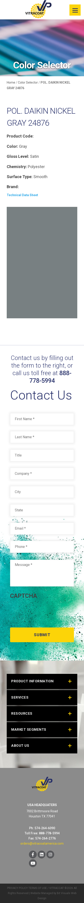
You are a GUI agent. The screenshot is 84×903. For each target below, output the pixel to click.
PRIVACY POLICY (17, 888)
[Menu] (75, 10)
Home (11, 82)
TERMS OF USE (37, 888)
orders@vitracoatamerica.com (42, 843)
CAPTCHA (23, 595)
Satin (34, 156)
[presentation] (44, 611)
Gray (23, 146)
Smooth (40, 176)
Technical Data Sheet (22, 195)
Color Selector (28, 82)
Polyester (36, 166)
